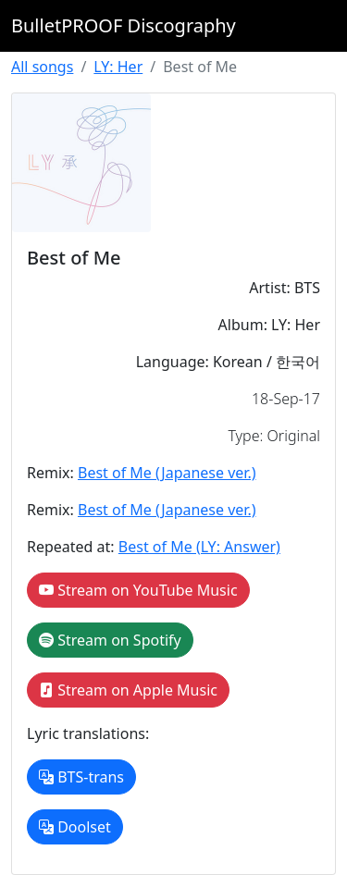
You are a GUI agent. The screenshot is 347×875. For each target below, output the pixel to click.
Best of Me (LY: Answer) (199, 546)
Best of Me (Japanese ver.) (167, 472)
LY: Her (118, 66)
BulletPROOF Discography (123, 25)
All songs (42, 66)
